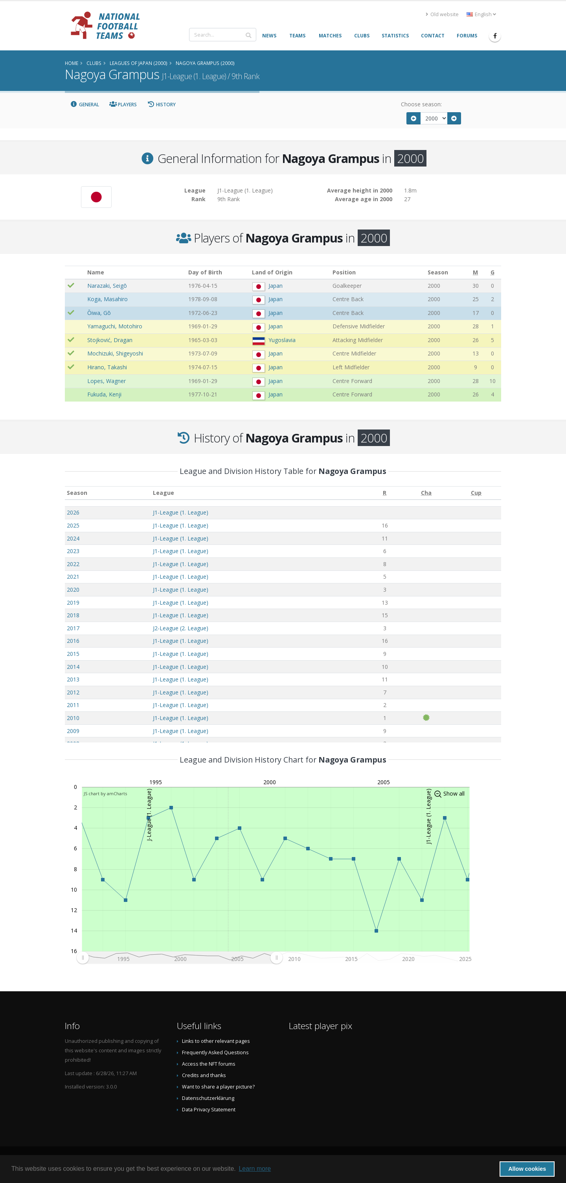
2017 (73, 628)
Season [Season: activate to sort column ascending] (77, 492)
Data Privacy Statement (208, 1109)
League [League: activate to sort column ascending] (163, 492)
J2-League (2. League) (180, 628)
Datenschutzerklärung (208, 1098)
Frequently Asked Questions (215, 1052)
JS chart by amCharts (105, 793)
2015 (73, 653)
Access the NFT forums (208, 1064)
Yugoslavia (282, 340)
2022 (73, 564)
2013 (73, 679)
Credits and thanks (204, 1075)
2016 (73, 640)
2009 (73, 731)
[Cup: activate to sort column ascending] (476, 493)
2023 (73, 551)
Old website (442, 14)
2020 (73, 589)
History (161, 104)
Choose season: (421, 104)
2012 (73, 692)
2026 (73, 512)
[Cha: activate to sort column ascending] (427, 493)
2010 (73, 718)
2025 (73, 525)
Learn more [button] (255, 1168)
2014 (73, 666)
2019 (73, 602)
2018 (73, 615)
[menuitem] (179, 958)
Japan (275, 285)
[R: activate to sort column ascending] (385, 493)
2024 (73, 538)
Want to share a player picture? (218, 1086)
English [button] (481, 14)
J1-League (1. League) (180, 512)
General (84, 104)
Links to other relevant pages (216, 1041)
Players (123, 104)
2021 (73, 576)
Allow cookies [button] (527, 1169)
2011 (73, 705)
